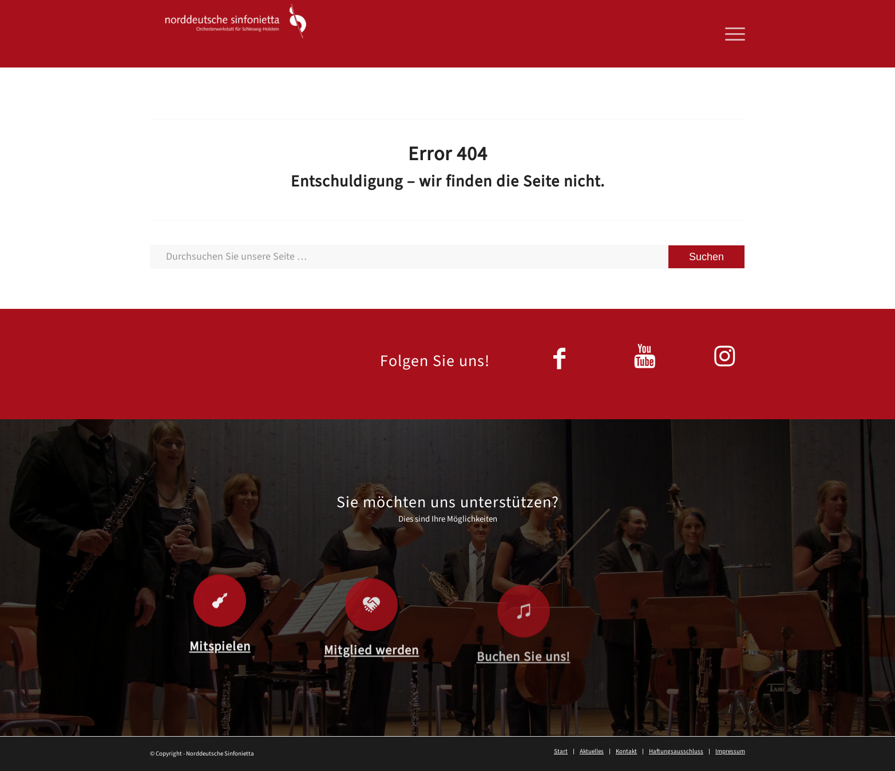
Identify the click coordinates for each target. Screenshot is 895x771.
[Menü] (731, 33)
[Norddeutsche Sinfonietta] (236, 33)
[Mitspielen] (219, 611)
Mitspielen (220, 656)
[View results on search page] (706, 256)
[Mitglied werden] (371, 624)
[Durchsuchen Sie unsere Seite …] (447, 256)
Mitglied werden (371, 670)
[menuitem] (731, 33)
